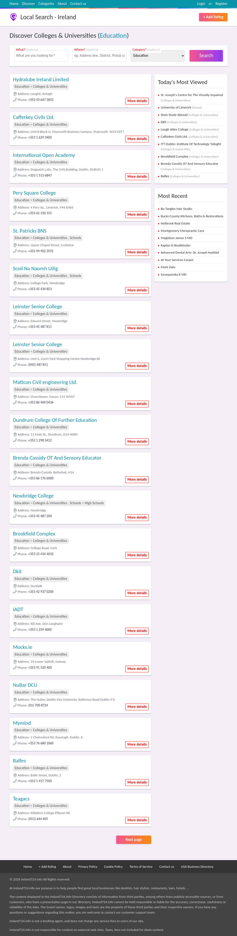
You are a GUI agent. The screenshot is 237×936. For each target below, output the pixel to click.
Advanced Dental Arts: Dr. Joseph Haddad (190, 252)
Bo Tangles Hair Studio (176, 209)
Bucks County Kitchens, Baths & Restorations (192, 216)
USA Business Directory (197, 866)
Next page (133, 839)
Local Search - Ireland (48, 17)
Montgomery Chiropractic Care (182, 231)
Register (221, 3)
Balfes (19, 760)
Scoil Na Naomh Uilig (35, 268)
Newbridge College (33, 495)
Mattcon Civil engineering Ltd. (45, 382)
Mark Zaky (168, 267)
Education (113, 35)
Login (201, 3)
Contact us (78, 3)
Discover (28, 3)
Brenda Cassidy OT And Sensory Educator (57, 457)
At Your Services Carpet (177, 260)
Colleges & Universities (50, 86)
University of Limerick (181, 107)
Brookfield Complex (34, 533)
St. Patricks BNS (30, 230)
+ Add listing (213, 17)
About (62, 3)
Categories (46, 3)
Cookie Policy (113, 866)
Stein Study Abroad (189, 115)
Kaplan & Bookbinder (175, 245)
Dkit (17, 571)
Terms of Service (141, 866)
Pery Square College (34, 193)
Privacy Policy (87, 866)
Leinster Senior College (37, 306)
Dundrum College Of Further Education (55, 420)
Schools (75, 238)
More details (137, 101)
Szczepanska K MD (173, 274)
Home (14, 3)
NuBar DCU (25, 685)
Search (206, 55)
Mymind (22, 723)
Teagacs (21, 798)
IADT (18, 609)
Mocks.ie (22, 647)
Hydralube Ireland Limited (41, 79)
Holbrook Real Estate (175, 223)
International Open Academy (44, 155)
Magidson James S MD (176, 238)
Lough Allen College (190, 129)
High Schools (94, 503)
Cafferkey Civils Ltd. (33, 117)
